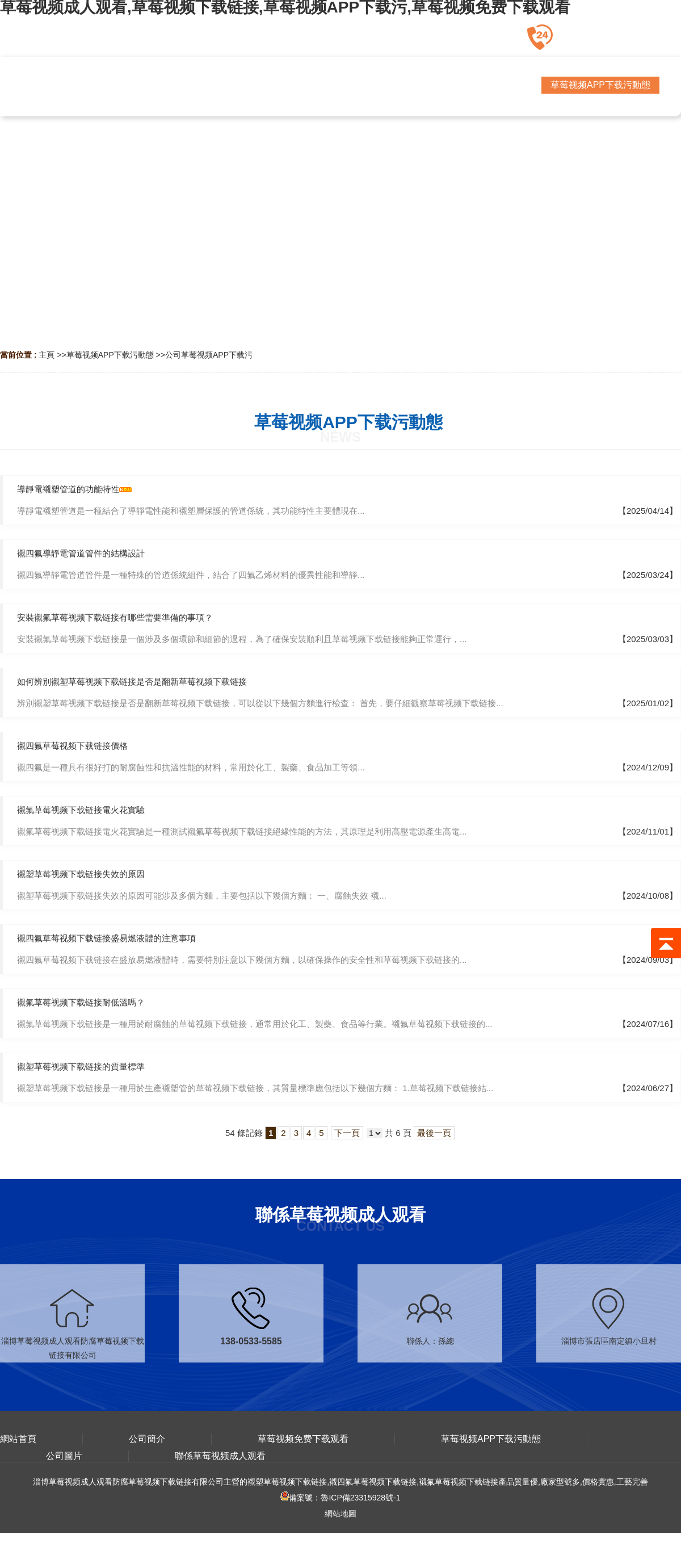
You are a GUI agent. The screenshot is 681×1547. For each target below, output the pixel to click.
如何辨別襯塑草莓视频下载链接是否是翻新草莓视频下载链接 (132, 681)
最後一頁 (434, 1133)
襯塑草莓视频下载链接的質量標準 (81, 1066)
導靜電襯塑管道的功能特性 (68, 489)
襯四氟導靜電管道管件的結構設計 (81, 553)
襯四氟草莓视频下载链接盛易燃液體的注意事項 (106, 938)
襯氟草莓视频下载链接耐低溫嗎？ (81, 1002)
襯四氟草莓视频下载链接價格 (72, 746)
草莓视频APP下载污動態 (110, 354)
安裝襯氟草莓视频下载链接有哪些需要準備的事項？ (115, 617)
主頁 (46, 354)
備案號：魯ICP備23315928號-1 (340, 1497)
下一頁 (347, 1133)
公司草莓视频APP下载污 (209, 354)
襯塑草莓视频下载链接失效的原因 (81, 874)
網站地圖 (340, 1513)
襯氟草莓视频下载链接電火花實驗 (81, 810)
